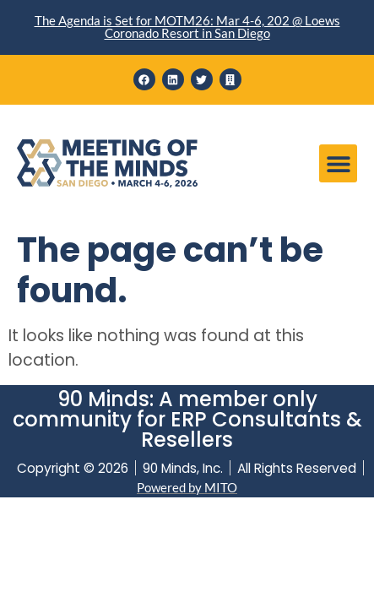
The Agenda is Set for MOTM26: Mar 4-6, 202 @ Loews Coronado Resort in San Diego (187, 27)
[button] (338, 163)
